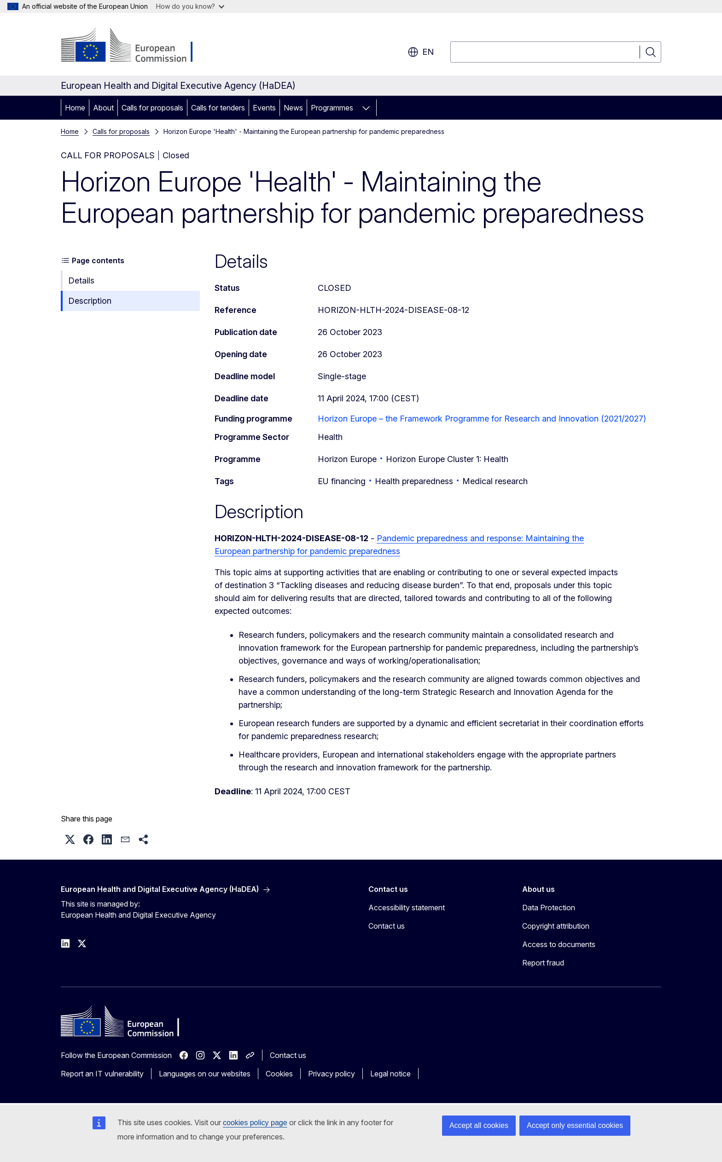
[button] (70, 839)
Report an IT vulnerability (102, 1073)
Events (264, 107)
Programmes (332, 107)
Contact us (386, 926)
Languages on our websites (204, 1073)
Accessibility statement (406, 907)
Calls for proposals (152, 107)
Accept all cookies (478, 1125)
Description (89, 301)
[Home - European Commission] (135, 46)
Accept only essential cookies (575, 1125)
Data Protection (548, 907)
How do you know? (190, 6)
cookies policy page (255, 1123)
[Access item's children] (366, 108)
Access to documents (558, 944)
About (103, 107)
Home (75, 107)
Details (81, 280)
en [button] (421, 52)
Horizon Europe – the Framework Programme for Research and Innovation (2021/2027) (482, 418)
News (293, 107)
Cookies (279, 1073)
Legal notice (390, 1073)
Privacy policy (331, 1073)
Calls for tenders (218, 107)
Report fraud (543, 962)
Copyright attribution (555, 926)
